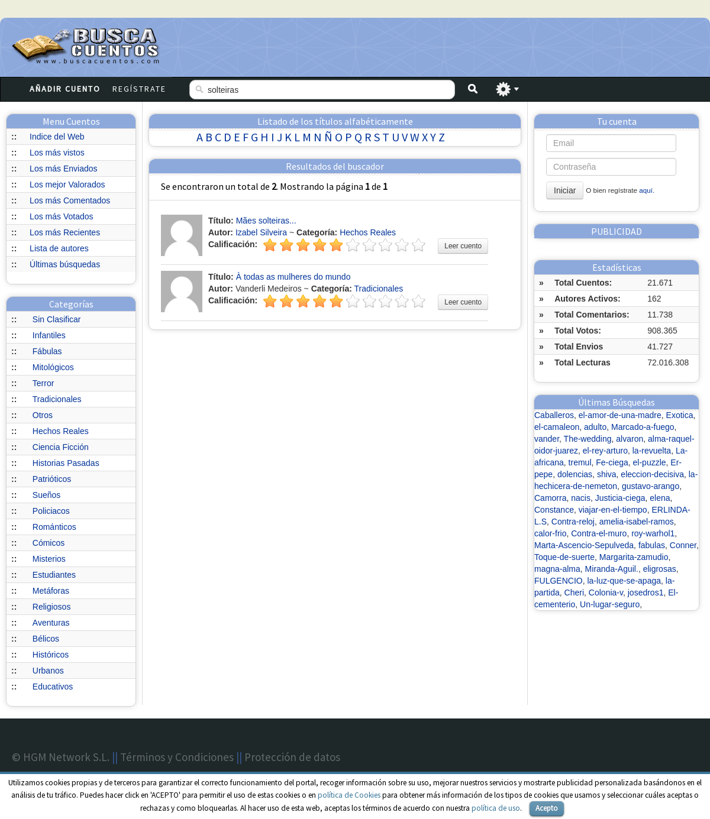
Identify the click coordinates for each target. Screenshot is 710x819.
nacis (580, 498)
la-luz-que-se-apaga (624, 580)
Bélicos (46, 638)
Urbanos (48, 670)
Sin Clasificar (57, 319)
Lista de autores (59, 248)
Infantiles (49, 335)
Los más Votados (61, 216)
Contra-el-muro (599, 533)
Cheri (574, 592)
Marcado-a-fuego (642, 427)
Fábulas (47, 351)
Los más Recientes (65, 232)
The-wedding (588, 439)
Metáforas (51, 590)
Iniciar (565, 190)
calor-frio (550, 533)
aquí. (646, 190)
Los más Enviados (63, 168)
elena (660, 498)
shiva (607, 474)
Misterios (49, 559)
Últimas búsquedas (65, 264)
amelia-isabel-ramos (636, 521)
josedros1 (646, 592)
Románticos (54, 527)
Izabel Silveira (261, 232)
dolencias (574, 474)
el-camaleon (556, 427)
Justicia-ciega (620, 498)
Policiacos (51, 511)
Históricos (51, 654)
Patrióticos (52, 479)
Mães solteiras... (266, 220)
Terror (43, 383)
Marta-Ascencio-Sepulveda (584, 545)
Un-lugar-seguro (610, 604)
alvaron (629, 439)
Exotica (679, 415)
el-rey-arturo (605, 450)
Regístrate (139, 88)
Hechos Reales (61, 431)
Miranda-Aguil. (611, 569)
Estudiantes (54, 575)
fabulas (651, 545)
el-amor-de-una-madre (620, 415)
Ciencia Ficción (61, 447)
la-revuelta (651, 450)
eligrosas (659, 569)
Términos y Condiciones (177, 757)
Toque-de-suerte (564, 557)
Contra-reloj (573, 521)
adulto (595, 427)
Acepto (546, 808)
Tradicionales (57, 399)
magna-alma (557, 569)
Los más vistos (57, 152)
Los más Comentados (70, 200)
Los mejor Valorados (67, 184)
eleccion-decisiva (652, 474)
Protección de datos (292, 757)
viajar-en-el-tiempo (613, 509)
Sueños (46, 495)
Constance (554, 509)
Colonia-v (606, 592)
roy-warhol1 (652, 533)
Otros (43, 415)
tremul (580, 462)
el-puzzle (649, 462)
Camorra (550, 498)
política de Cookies (349, 795)
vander (546, 439)
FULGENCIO (558, 580)
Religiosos (52, 606)
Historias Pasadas (66, 463)
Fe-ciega (612, 462)
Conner (683, 545)
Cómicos (48, 543)
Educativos (53, 686)
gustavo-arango (650, 486)
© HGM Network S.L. (60, 757)
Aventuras (51, 622)
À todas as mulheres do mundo (293, 276)
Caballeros (554, 415)
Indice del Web (57, 136)
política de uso (496, 808)
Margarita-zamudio (634, 557)
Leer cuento (463, 246)
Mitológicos (53, 367)
